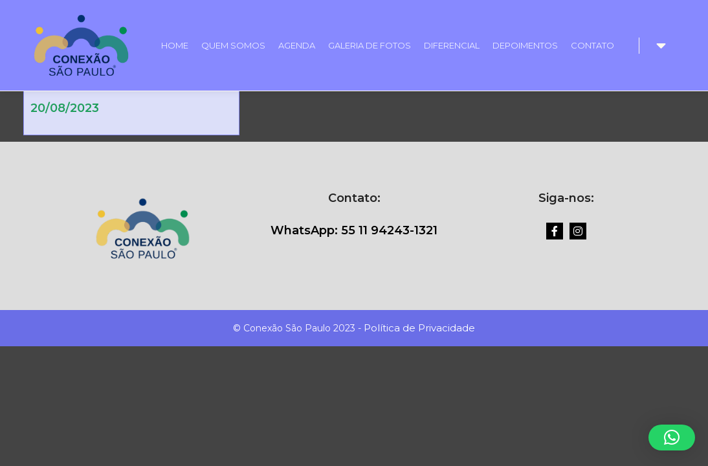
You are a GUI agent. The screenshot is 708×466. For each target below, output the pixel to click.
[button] (671, 437)
